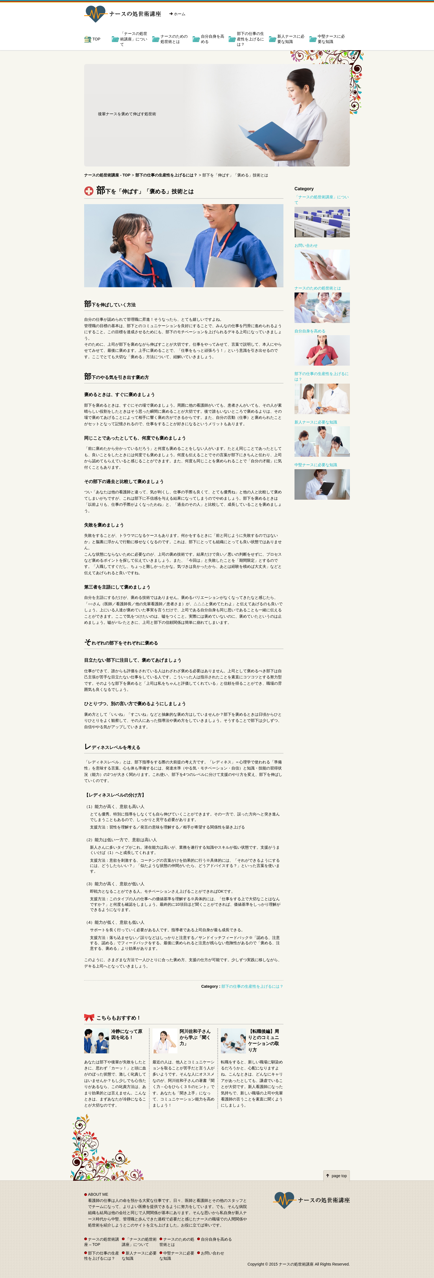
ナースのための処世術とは (174, 39)
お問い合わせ (306, 245)
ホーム (179, 14)
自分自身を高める (212, 39)
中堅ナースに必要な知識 (331, 39)
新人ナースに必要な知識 (290, 39)
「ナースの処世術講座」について (133, 39)
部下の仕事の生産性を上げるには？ (250, 39)
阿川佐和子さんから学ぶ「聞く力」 (195, 1037)
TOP (96, 39)
